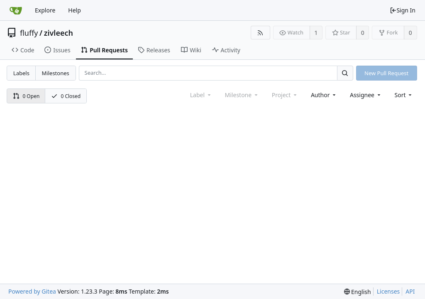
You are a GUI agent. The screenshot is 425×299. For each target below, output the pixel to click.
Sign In (402, 10)
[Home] (15, 10)
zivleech (58, 33)
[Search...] (345, 73)
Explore (45, 10)
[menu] (404, 94)
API (410, 291)
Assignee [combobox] (366, 95)
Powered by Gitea (32, 291)
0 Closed (66, 96)
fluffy (29, 33)
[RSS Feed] (260, 32)
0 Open (26, 96)
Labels (21, 73)
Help (74, 10)
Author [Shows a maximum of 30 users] (324, 95)
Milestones (55, 73)
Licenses (388, 291)
